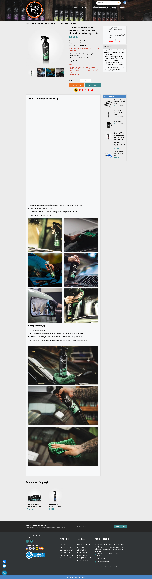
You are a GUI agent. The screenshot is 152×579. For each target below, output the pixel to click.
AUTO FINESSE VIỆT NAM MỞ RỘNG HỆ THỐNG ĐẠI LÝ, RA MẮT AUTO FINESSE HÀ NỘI (114, 58)
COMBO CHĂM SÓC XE (83, 560)
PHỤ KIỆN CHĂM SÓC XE (84, 558)
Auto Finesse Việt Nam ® (33, 536)
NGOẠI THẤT (81, 547)
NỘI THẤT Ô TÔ (81, 550)
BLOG (114, 7)
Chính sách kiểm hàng (66, 555)
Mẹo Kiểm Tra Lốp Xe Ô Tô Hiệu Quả (115, 50)
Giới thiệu (62, 545)
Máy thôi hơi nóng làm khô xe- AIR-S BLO (119, 153)
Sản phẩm (84, 7)
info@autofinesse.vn (103, 561)
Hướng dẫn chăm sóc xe (100, 7)
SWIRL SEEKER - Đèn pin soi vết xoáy (118, 112)
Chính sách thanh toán (66, 558)
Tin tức (122, 7)
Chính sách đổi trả (65, 552)
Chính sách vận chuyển (66, 550)
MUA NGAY (93, 85)
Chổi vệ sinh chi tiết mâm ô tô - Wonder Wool (119, 101)
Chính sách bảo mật (66, 547)
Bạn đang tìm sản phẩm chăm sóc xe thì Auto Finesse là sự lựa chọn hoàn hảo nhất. (115, 69)
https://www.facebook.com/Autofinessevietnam (112, 567)
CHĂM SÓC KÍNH (82, 552)
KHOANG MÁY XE (82, 555)
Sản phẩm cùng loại (37, 482)
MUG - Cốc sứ (118, 121)
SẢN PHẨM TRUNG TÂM (84, 545)
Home (75, 7)
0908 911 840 (86, 90)
